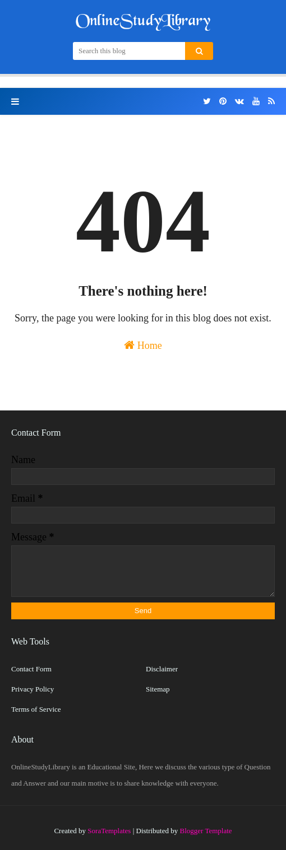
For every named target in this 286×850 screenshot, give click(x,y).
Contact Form (31, 669)
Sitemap (158, 689)
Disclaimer (162, 669)
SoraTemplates (109, 830)
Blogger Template (206, 830)
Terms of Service (36, 709)
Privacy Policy (32, 689)
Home (143, 345)
